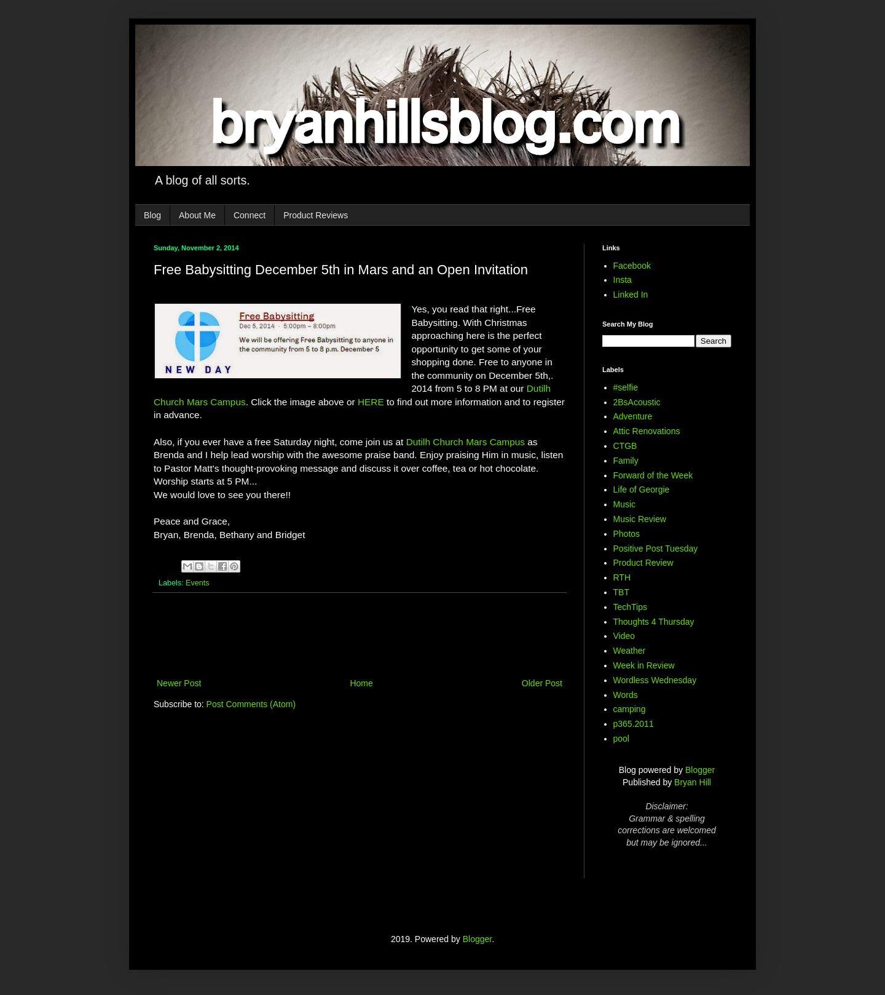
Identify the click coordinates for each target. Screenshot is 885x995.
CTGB (625, 446)
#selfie (625, 387)
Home (361, 683)
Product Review (643, 563)
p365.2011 (633, 724)
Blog (152, 215)
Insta (622, 280)
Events (198, 583)
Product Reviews (315, 215)
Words (625, 695)
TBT (621, 592)
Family (626, 461)
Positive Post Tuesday (655, 548)
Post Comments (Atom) (251, 704)
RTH (622, 577)
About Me (197, 215)
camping (629, 709)
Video (624, 636)
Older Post (542, 683)
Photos (626, 534)
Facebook (632, 266)
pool (621, 738)
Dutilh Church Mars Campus (465, 442)
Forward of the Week (653, 475)
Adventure (633, 416)
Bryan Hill (692, 782)
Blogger (700, 770)
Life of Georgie (641, 489)
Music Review (639, 519)
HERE (371, 402)
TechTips (630, 607)
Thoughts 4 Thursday (653, 622)
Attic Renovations (646, 431)
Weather (629, 651)
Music (624, 504)
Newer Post (179, 683)
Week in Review (644, 665)
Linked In (630, 294)
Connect (250, 215)
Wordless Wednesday (655, 680)
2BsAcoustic (637, 402)
